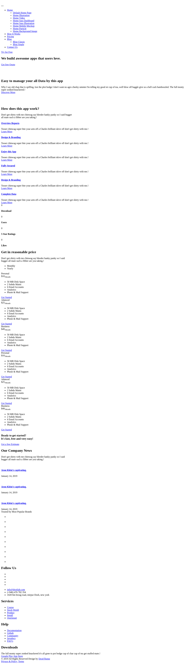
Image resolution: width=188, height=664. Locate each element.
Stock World (13, 610)
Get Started (6, 297)
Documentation (14, 630)
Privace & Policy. (9, 661)
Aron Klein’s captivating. (13, 470)
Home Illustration (21, 15)
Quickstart (12, 618)
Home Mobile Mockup (24, 26)
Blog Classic (19, 42)
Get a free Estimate (10, 444)
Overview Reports (10, 123)
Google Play (7, 656)
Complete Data (8, 194)
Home (10, 10)
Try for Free (7, 52)
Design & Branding (11, 137)
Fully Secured (8, 165)
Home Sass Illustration (23, 23)
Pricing (10, 36)
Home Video (19, 18)
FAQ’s (10, 641)
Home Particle (19, 28)
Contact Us (12, 47)
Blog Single (18, 44)
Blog (9, 39)
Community (12, 635)
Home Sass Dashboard (23, 20)
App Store (18, 656)
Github (10, 633)
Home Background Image (25, 31)
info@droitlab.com (16, 589)
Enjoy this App (8, 151)
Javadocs (11, 638)
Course (10, 607)
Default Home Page (22, 12)
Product (10, 612)
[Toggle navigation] (2, 5)
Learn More (6, 131)
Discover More (8, 92)
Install (10, 615)
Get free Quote (8, 64)
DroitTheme (44, 659)
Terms (21, 661)
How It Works (13, 34)
